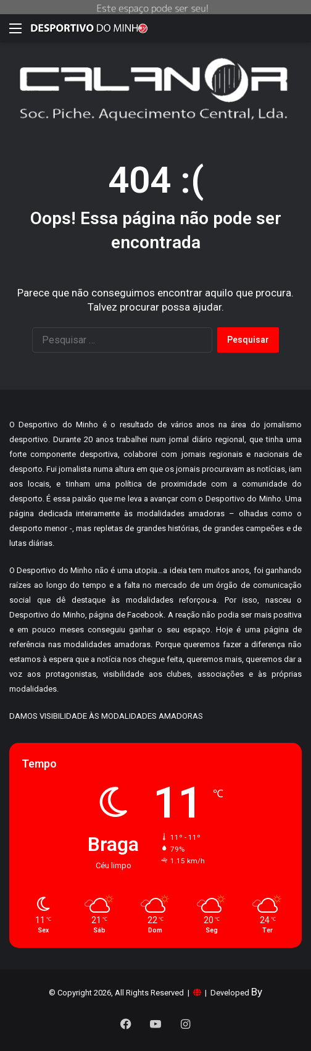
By (256, 992)
